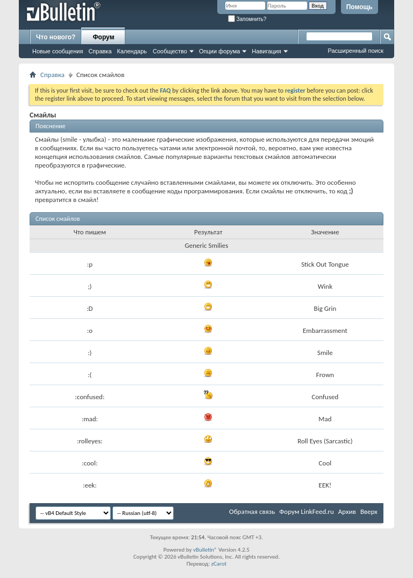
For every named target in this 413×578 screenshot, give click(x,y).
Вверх (369, 511)
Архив (347, 511)
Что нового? (55, 37)
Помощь (359, 7)
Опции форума (219, 51)
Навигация (266, 51)
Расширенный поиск (355, 50)
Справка (99, 51)
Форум (103, 37)
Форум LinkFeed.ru (306, 511)
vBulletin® (205, 549)
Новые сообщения (57, 51)
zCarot (219, 563)
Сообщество (170, 51)
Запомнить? (247, 19)
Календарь (132, 51)
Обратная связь (252, 511)
